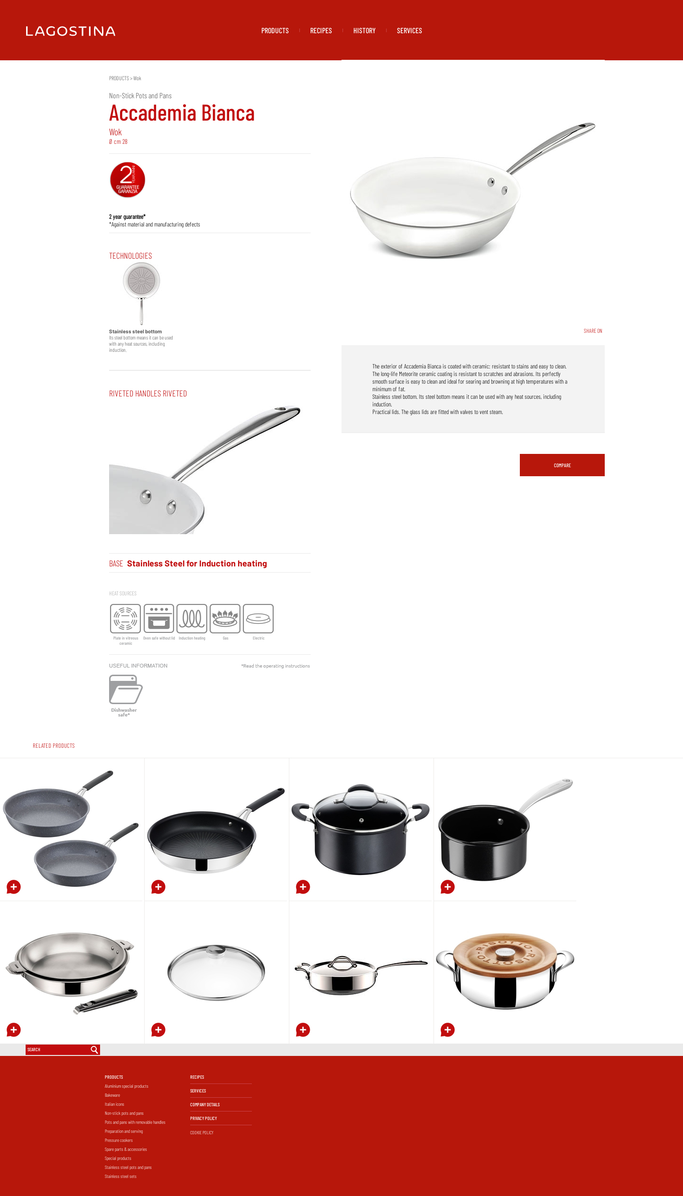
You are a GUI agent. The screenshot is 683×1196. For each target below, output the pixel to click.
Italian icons (114, 1104)
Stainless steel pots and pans (128, 1167)
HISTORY (364, 30)
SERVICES (409, 30)
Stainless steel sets (121, 1176)
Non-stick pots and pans (124, 1113)
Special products (118, 1158)
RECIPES (321, 30)
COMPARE (562, 465)
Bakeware (112, 1095)
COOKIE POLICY (201, 1132)
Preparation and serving (124, 1131)
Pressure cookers (119, 1140)
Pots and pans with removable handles (135, 1122)
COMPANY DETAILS (205, 1104)
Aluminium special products (126, 1086)
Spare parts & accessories (126, 1149)
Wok (137, 78)
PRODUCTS (275, 30)
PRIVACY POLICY (203, 1118)
